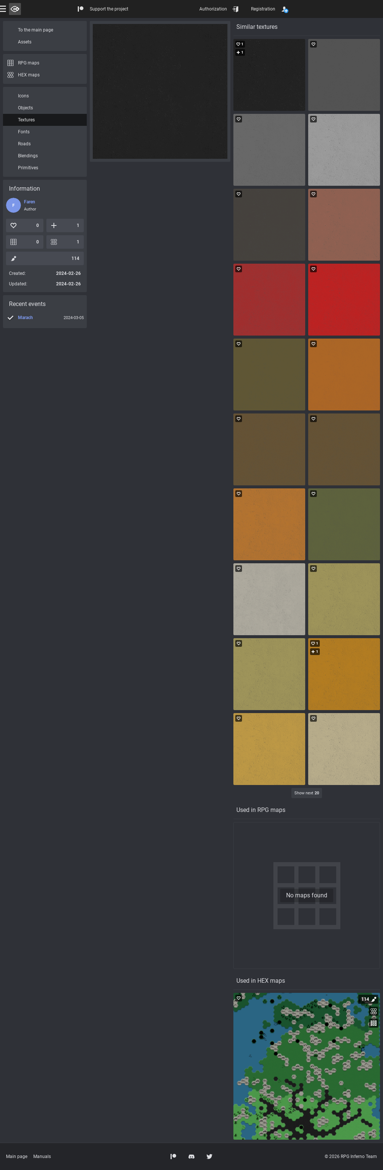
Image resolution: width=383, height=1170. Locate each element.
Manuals (42, 1156)
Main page (16, 1156)
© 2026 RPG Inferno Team (351, 1156)
